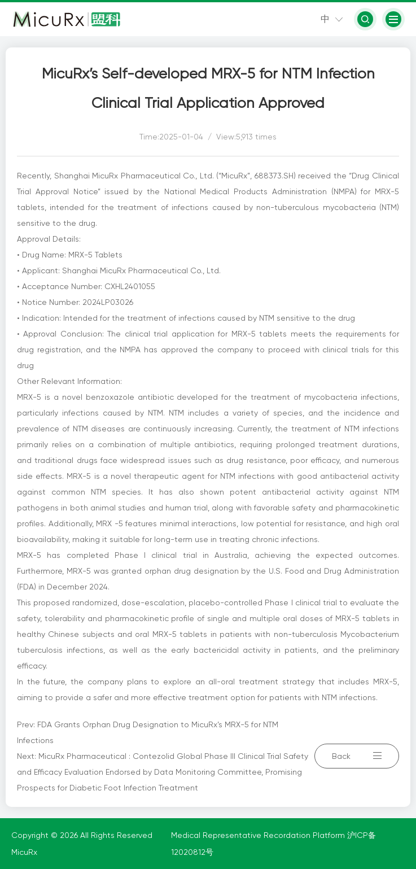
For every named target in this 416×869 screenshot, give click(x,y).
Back (357, 756)
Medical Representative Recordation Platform (259, 835)
